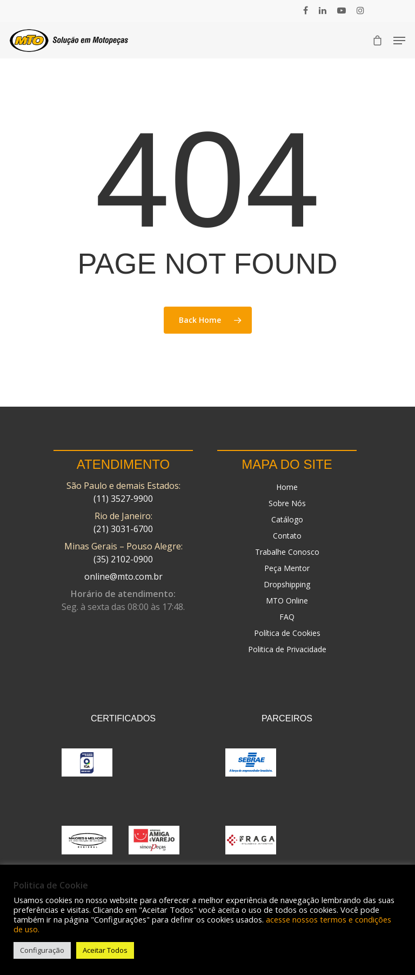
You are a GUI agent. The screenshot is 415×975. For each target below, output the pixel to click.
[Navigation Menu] (399, 40)
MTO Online (287, 600)
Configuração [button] (42, 950)
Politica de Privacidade (287, 649)
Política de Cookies (287, 633)
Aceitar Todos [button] (105, 950)
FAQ (286, 617)
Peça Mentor (287, 568)
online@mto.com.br (123, 576)
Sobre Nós (287, 503)
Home (287, 487)
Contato (287, 535)
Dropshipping (287, 584)
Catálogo (287, 519)
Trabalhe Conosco (287, 552)
